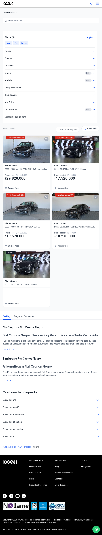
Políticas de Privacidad (62, 520)
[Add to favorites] (46, 139)
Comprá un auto (36, 460)
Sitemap (52, 522)
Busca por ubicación (51, 422)
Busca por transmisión (51, 414)
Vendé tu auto (35, 473)
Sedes (31, 479)
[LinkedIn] (24, 496)
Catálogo (7, 316)
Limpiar (89, 37)
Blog (57, 467)
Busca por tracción (51, 407)
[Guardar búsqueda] (67, 129)
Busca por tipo (51, 436)
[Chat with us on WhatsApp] (96, 529)
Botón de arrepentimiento (35, 522)
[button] (8, 43)
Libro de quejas (61, 485)
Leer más (8, 349)
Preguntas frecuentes (24, 316)
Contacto (59, 479)
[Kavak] (6, 3)
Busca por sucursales (51, 429)
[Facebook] (5, 496)
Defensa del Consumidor (13, 522)
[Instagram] (11, 496)
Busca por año (51, 400)
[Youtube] (17, 496)
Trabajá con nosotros (64, 473)
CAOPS (84, 460)
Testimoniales (60, 460)
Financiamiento (35, 467)
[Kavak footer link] (10, 473)
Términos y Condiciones (84, 520)
